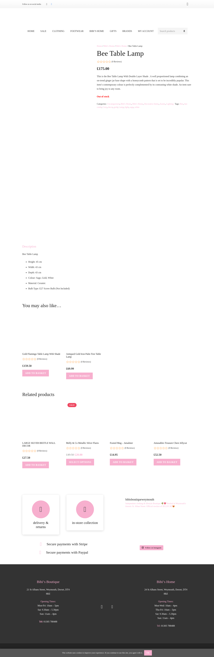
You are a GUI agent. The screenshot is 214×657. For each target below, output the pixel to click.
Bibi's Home (109, 46)
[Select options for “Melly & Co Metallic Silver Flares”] (80, 462)
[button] (35, 373)
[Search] (184, 31)
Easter (162, 104)
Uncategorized (113, 104)
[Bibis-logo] (107, 17)
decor (110, 107)
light (127, 107)
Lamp (121, 107)
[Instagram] (46, 4)
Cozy (105, 107)
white (137, 107)
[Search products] (173, 31)
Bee (181, 104)
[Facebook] (51, 4)
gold (116, 107)
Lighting (170, 104)
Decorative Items (151, 104)
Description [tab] (29, 246)
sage (132, 107)
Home (99, 46)
